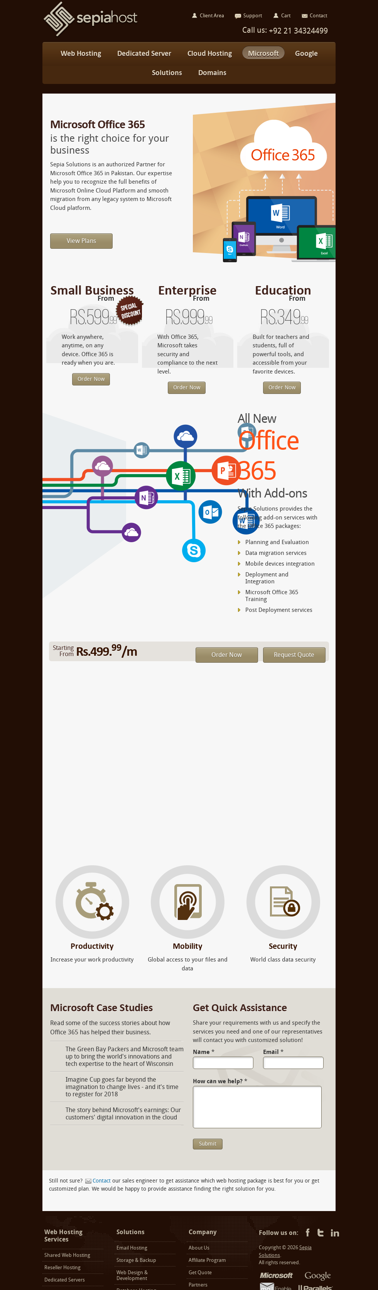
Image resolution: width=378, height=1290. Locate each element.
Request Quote (294, 654)
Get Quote (200, 1272)
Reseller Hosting (62, 1267)
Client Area (212, 15)
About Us (199, 1248)
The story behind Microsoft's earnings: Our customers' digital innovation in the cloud (123, 1113)
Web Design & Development (132, 1275)
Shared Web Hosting (67, 1255)
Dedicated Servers (64, 1280)
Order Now (91, 379)
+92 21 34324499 (297, 30)
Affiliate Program (207, 1260)
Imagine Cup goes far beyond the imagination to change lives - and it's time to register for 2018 (122, 1087)
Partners (198, 1285)
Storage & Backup (136, 1260)
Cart (285, 15)
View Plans (81, 241)
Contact (102, 1181)
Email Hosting (131, 1248)
